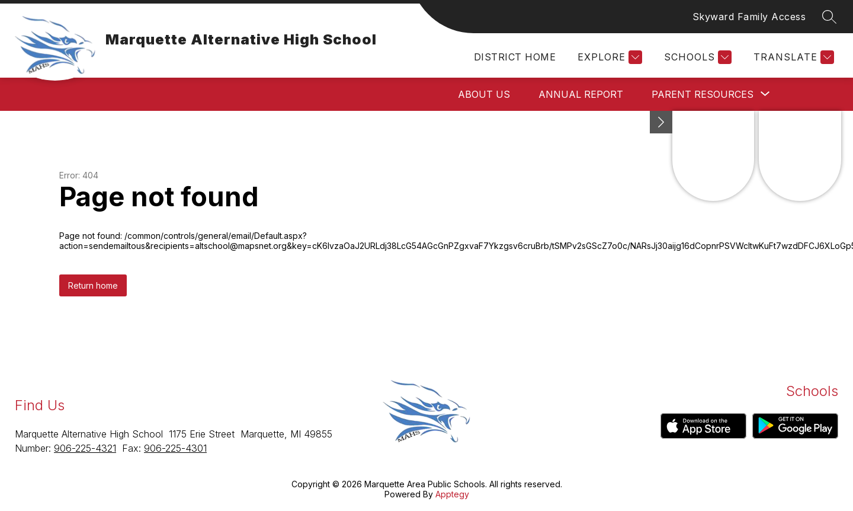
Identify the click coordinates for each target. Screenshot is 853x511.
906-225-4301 (175, 448)
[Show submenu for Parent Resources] (702, 94)
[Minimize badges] (661, 122)
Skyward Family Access (749, 17)
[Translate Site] (792, 57)
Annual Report (580, 94)
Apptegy (452, 494)
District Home (515, 57)
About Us (484, 94)
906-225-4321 (85, 448)
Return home (93, 285)
